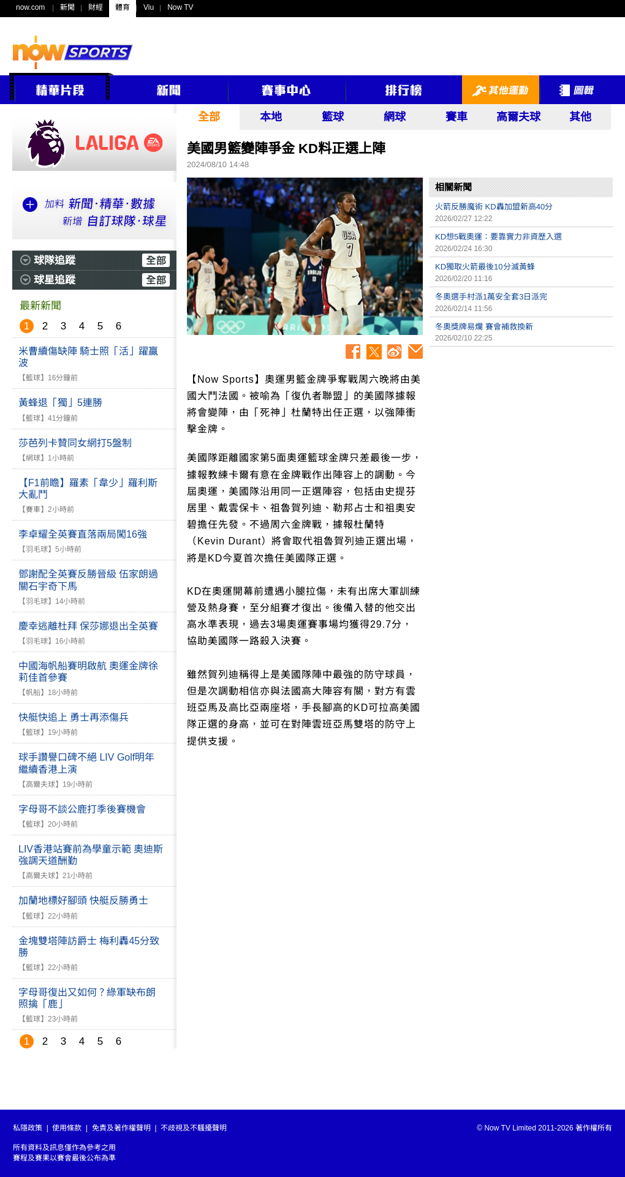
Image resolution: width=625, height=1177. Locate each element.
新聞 (67, 7)
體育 (122, 7)
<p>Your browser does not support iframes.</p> (521, 438)
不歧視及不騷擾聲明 (194, 1128)
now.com (30, 7)
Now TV (180, 7)
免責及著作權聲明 (121, 1128)
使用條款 (66, 1128)
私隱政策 (27, 1128)
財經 (95, 7)
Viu (148, 7)
